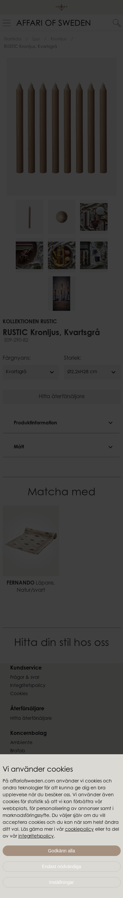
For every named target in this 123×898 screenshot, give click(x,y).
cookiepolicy (79, 829)
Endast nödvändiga (61, 866)
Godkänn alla (61, 850)
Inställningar (61, 882)
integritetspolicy (36, 836)
